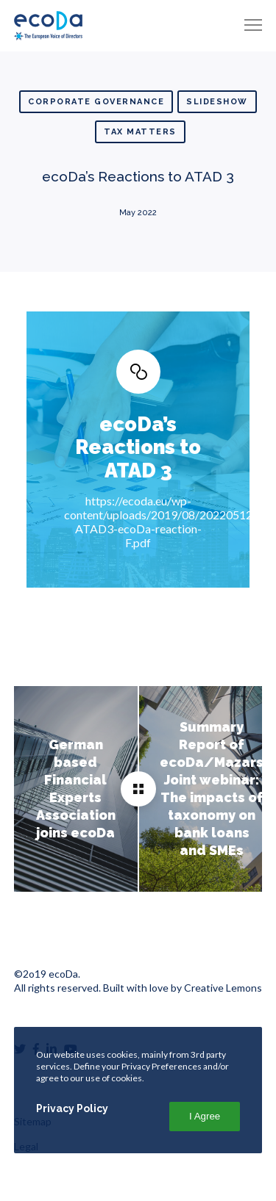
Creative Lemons (223, 987)
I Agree (204, 1116)
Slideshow (217, 102)
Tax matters (140, 132)
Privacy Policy (72, 1108)
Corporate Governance (96, 102)
